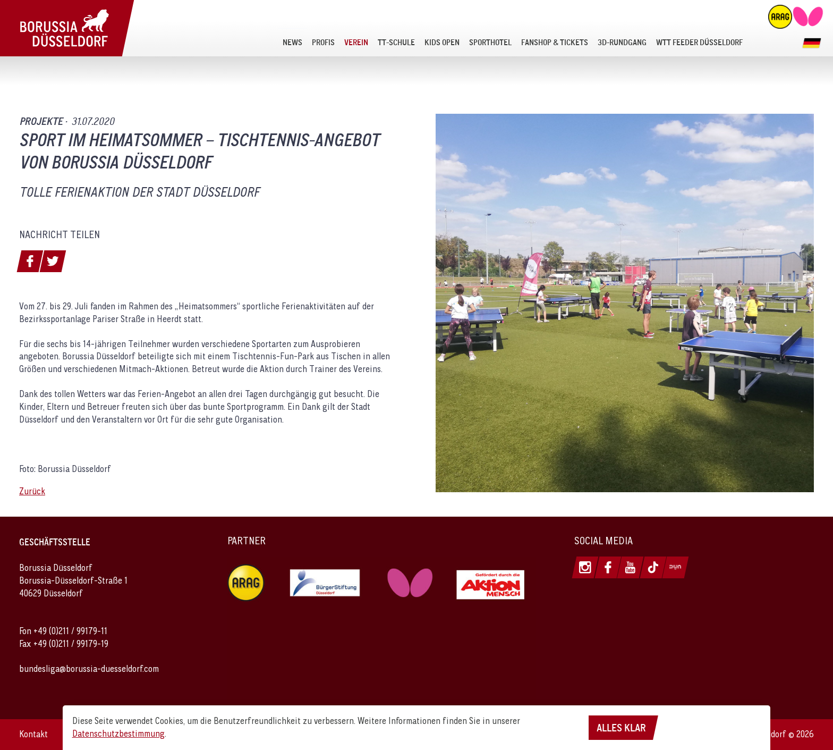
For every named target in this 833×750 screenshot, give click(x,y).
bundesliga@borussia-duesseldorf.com (89, 668)
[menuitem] (292, 42)
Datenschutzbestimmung (118, 733)
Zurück (32, 491)
